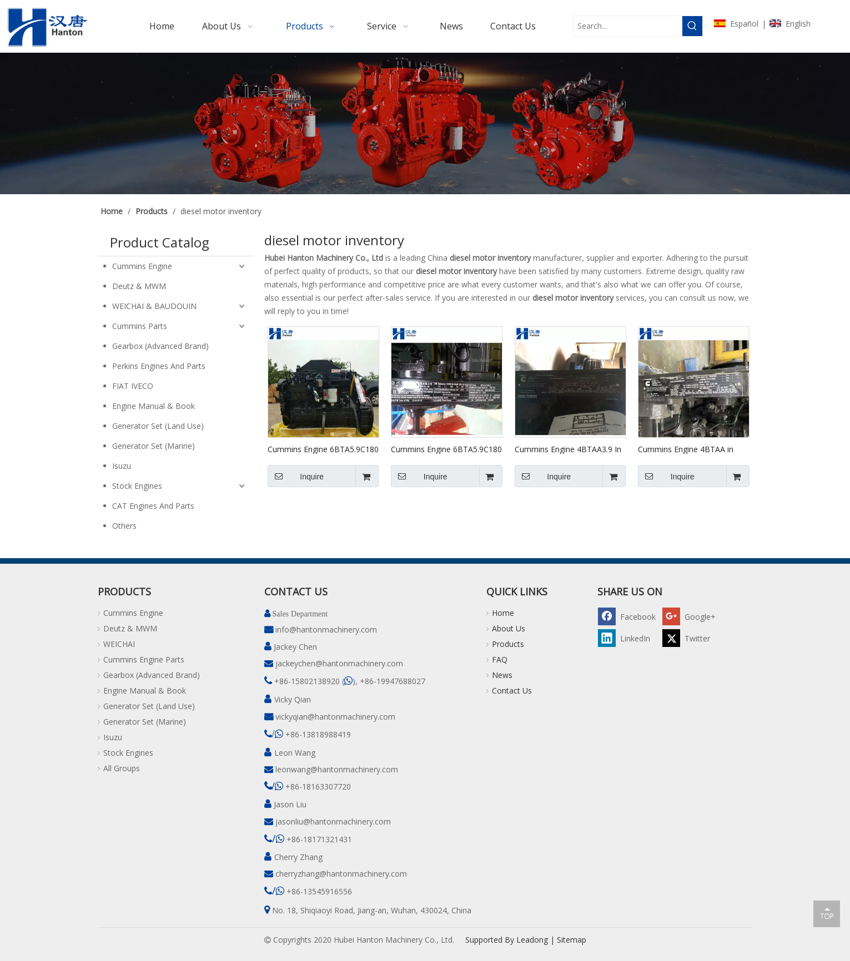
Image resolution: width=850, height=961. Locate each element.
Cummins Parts (139, 326)
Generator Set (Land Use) (158, 426)
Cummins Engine (142, 266)
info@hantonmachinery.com (326, 629)
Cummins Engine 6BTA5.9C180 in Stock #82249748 (323, 449)
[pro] (425, 123)
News (502, 675)
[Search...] (627, 26)
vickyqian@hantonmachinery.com (335, 716)
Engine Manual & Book (153, 406)
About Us (508, 628)
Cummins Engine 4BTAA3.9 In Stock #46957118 (568, 449)
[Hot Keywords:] (692, 26)
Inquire (296, 476)
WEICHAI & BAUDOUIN (154, 306)
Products (508, 644)
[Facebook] (628, 616)
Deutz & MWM (139, 286)
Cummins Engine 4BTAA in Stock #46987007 (685, 449)
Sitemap (571, 939)
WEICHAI (119, 644)
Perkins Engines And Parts (158, 366)
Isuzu (121, 466)
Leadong (532, 939)
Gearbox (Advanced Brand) (160, 346)
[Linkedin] (628, 638)
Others (124, 525)
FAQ (499, 659)
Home (503, 613)
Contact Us (512, 690)
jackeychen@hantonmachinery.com (339, 663)
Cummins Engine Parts (143, 659)
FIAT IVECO (132, 386)
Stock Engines (137, 485)
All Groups (121, 768)
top (826, 913)
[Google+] (692, 616)
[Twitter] (692, 638)
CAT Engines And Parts (153, 505)
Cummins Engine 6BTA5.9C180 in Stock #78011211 (446, 449)
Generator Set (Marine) (153, 446)
